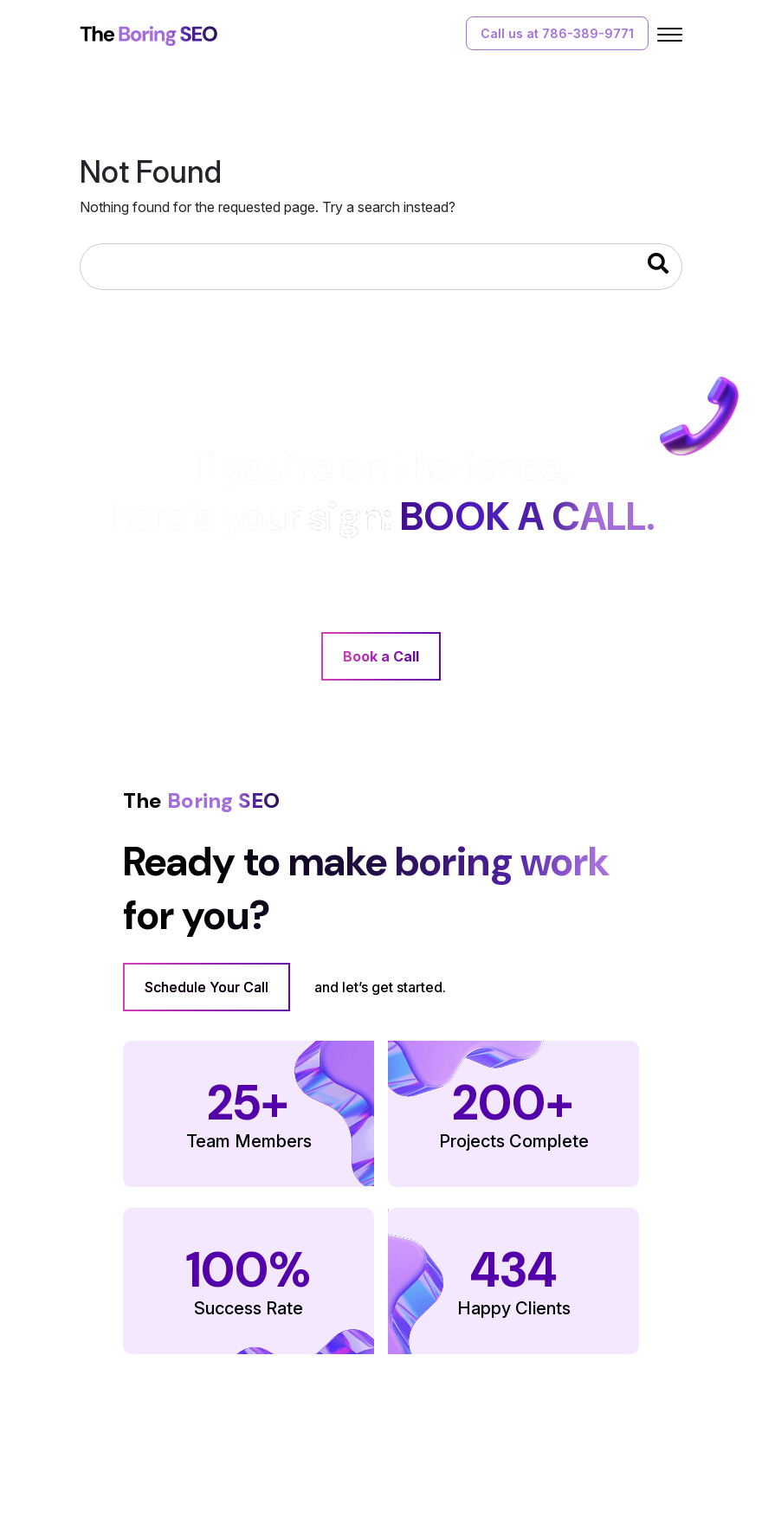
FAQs (410, 1474)
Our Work (258, 1474)
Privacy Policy (587, 1474)
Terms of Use (488, 1474)
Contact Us (339, 1474)
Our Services (172, 1474)
